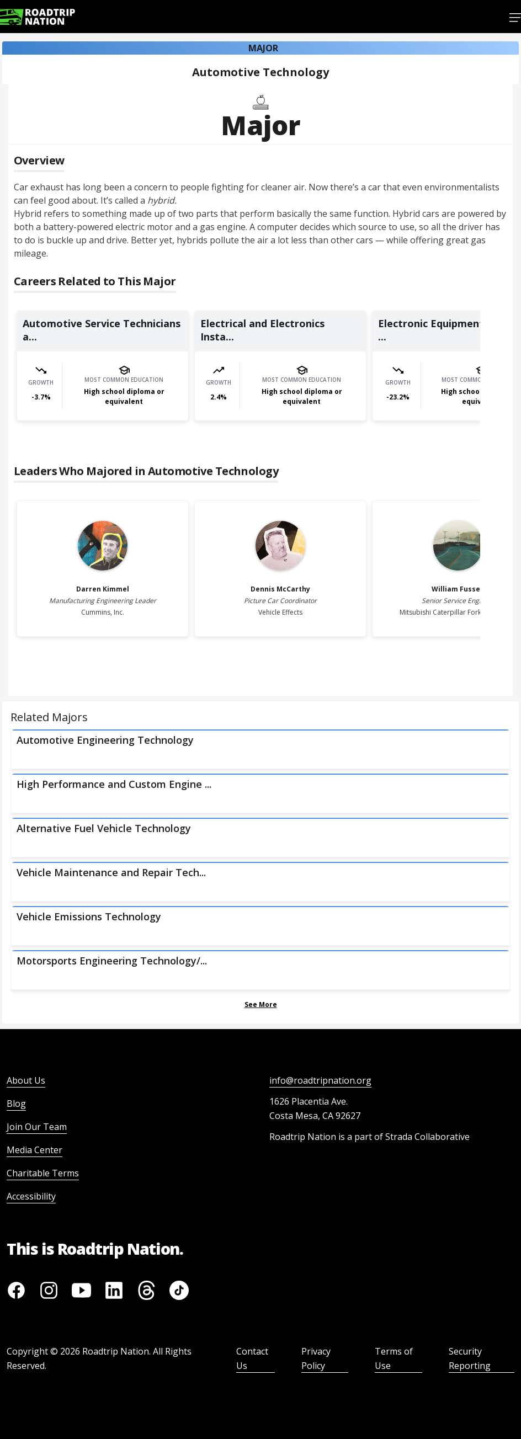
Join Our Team (37, 1127)
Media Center (34, 1150)
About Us (26, 1080)
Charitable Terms (43, 1173)
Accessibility (31, 1196)
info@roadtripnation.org (320, 1080)
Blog (16, 1103)
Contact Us (252, 1358)
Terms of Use (394, 1358)
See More (260, 1004)
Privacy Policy (316, 1358)
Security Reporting (470, 1358)
